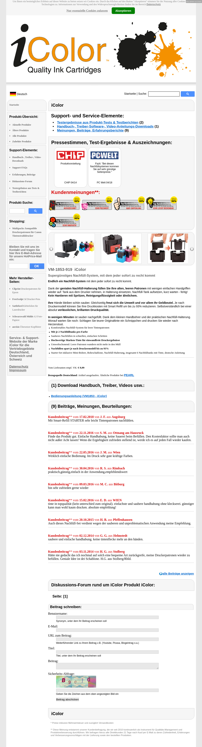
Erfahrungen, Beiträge (24, 174)
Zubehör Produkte (21, 141)
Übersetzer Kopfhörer (26, 326)
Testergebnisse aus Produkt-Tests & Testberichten (97, 122)
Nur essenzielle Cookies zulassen (87, 10)
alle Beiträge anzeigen (178, 573)
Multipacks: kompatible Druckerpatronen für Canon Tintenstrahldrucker (27, 232)
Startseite (130, 93)
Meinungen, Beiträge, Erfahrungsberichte (90, 130)
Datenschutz (153, 4)
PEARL (129, 375)
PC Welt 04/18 (104, 182)
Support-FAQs (19, 167)
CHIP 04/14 (70, 182)
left (51, 249)
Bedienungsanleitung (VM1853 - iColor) (79, 396)
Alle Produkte (19, 136)
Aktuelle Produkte (21, 124)
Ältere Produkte (20, 130)
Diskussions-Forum (22, 181)
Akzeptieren (123, 10)
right (192, 249)
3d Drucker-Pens (26, 299)
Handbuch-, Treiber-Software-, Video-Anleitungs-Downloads (105, 126)
